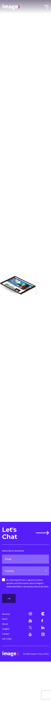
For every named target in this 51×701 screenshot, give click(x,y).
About (5, 623)
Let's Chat (25, 533)
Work (4, 619)
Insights (5, 628)
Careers (5, 633)
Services (6, 614)
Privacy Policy (43, 654)
